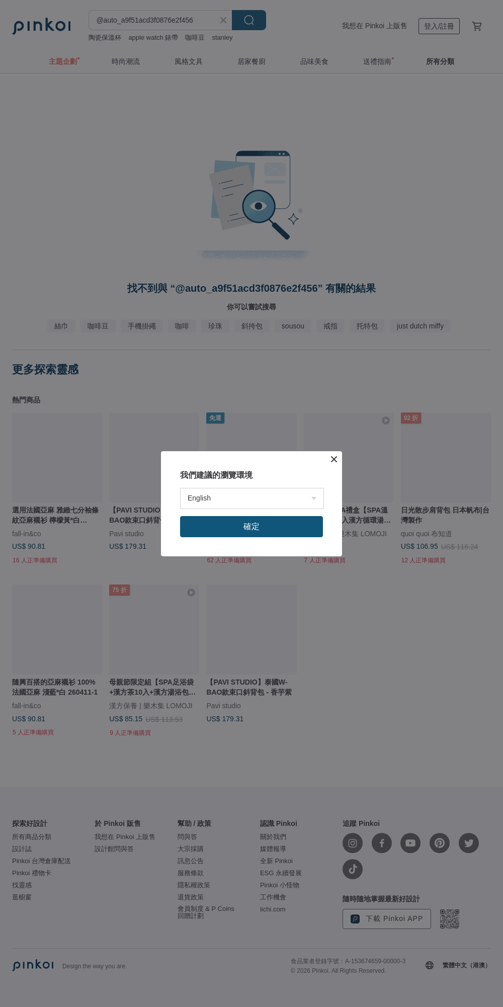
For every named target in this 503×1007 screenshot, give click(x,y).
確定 (251, 526)
